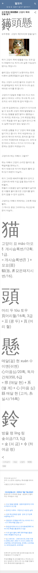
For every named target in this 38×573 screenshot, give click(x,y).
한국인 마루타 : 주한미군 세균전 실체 (19, 510)
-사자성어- (6, 462)
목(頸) (29, 462)
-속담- (15, 462)
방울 (4, 466)
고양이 (22, 462)
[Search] (35, 4)
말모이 (18, 3)
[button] (35, 12)
